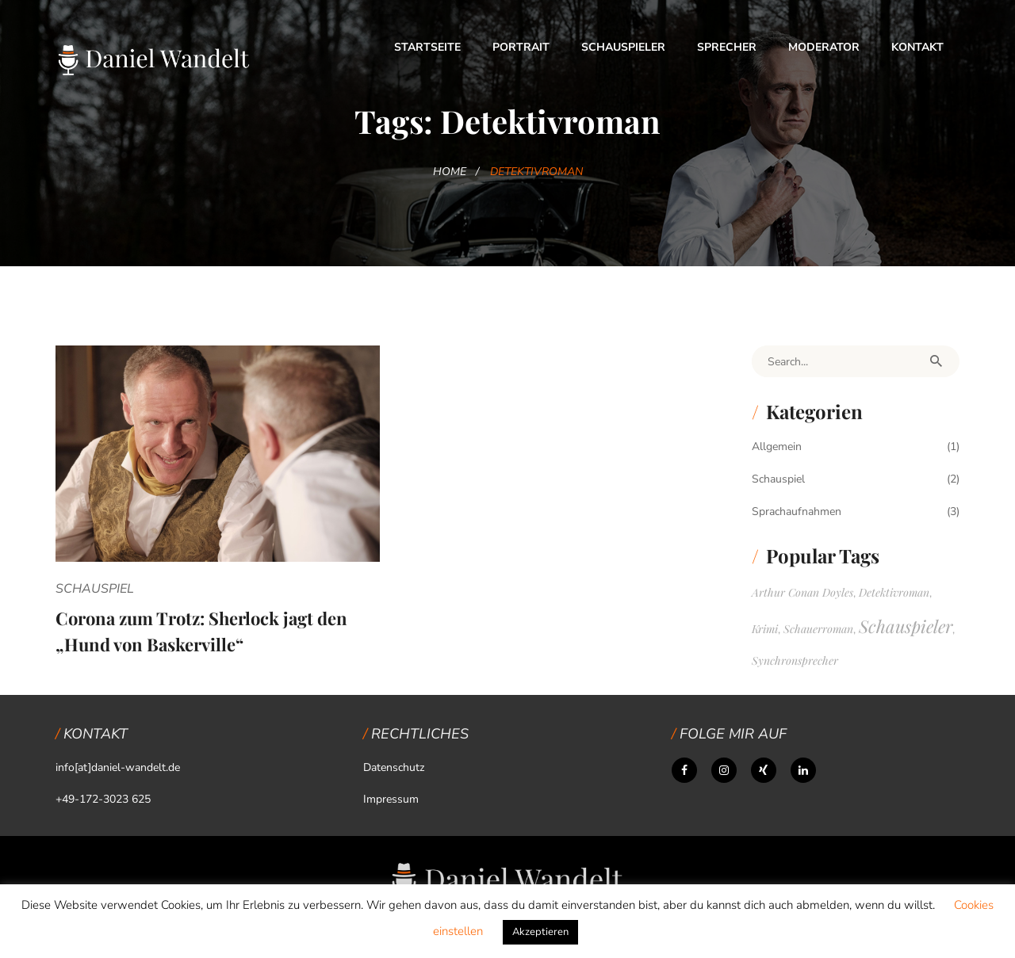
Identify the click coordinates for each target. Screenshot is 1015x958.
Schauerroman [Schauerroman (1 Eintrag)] (818, 628)
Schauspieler (623, 47)
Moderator (824, 47)
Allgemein (777, 446)
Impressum (391, 799)
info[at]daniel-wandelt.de (118, 767)
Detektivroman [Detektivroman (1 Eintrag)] (894, 592)
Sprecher (726, 47)
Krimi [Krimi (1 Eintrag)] (765, 628)
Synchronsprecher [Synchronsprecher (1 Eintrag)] (795, 660)
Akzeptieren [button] (540, 932)
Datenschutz (393, 767)
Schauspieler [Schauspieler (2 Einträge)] (905, 626)
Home (449, 171)
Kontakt (917, 47)
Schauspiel (95, 588)
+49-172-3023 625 (103, 799)
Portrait (521, 47)
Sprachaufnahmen (796, 511)
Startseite (427, 47)
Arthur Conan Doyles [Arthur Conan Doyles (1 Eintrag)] (802, 592)
